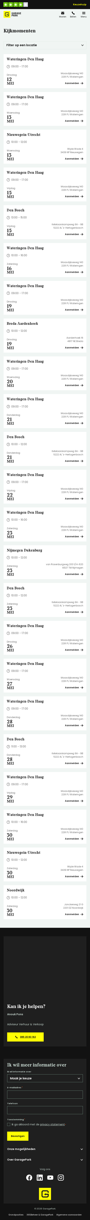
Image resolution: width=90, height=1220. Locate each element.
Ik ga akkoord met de (39, 1124)
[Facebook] (29, 1178)
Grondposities (16, 1214)
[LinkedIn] (40, 1178)
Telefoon (12, 1103)
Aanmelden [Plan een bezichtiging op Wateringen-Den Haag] (74, 83)
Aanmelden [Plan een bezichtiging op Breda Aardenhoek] (74, 347)
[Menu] (84, 14)
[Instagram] (61, 1178)
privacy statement (52, 1124)
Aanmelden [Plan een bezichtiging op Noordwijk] (74, 914)
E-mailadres (15, 1087)
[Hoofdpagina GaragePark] (12, 14)
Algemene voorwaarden (69, 1214)
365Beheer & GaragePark (40, 1214)
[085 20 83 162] (73, 14)
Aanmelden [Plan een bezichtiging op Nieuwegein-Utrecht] (74, 158)
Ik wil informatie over (19, 1072)
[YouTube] (50, 1178)
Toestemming (16, 1119)
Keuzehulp (79, 4)
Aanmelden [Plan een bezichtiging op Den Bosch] (74, 234)
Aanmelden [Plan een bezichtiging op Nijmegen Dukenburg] (74, 574)
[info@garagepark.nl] (62, 14)
